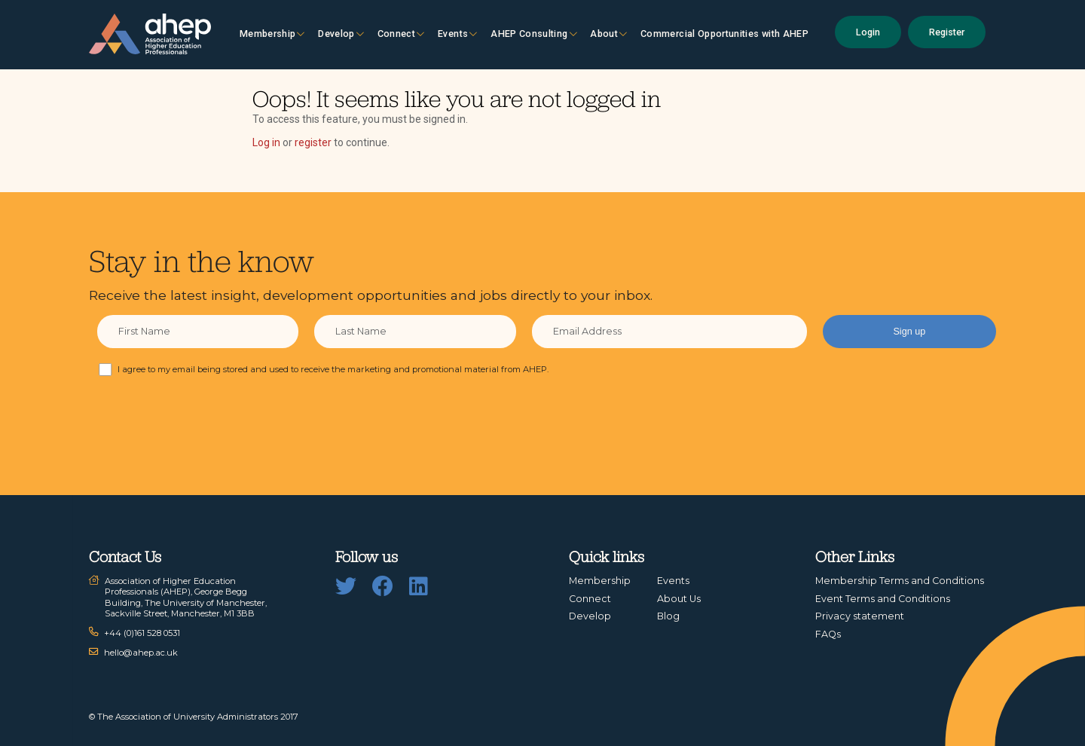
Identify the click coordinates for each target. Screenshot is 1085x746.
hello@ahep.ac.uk (141, 652)
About (608, 33)
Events (458, 33)
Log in (266, 142)
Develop (341, 33)
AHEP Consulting (534, 33)
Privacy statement (859, 616)
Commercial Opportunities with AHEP (724, 33)
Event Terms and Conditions (882, 598)
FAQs (828, 634)
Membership (272, 33)
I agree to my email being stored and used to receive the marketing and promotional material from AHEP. (333, 369)
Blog (668, 616)
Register (946, 32)
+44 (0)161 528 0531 (142, 633)
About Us (679, 598)
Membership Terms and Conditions (899, 580)
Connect (401, 33)
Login (868, 32)
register (313, 142)
